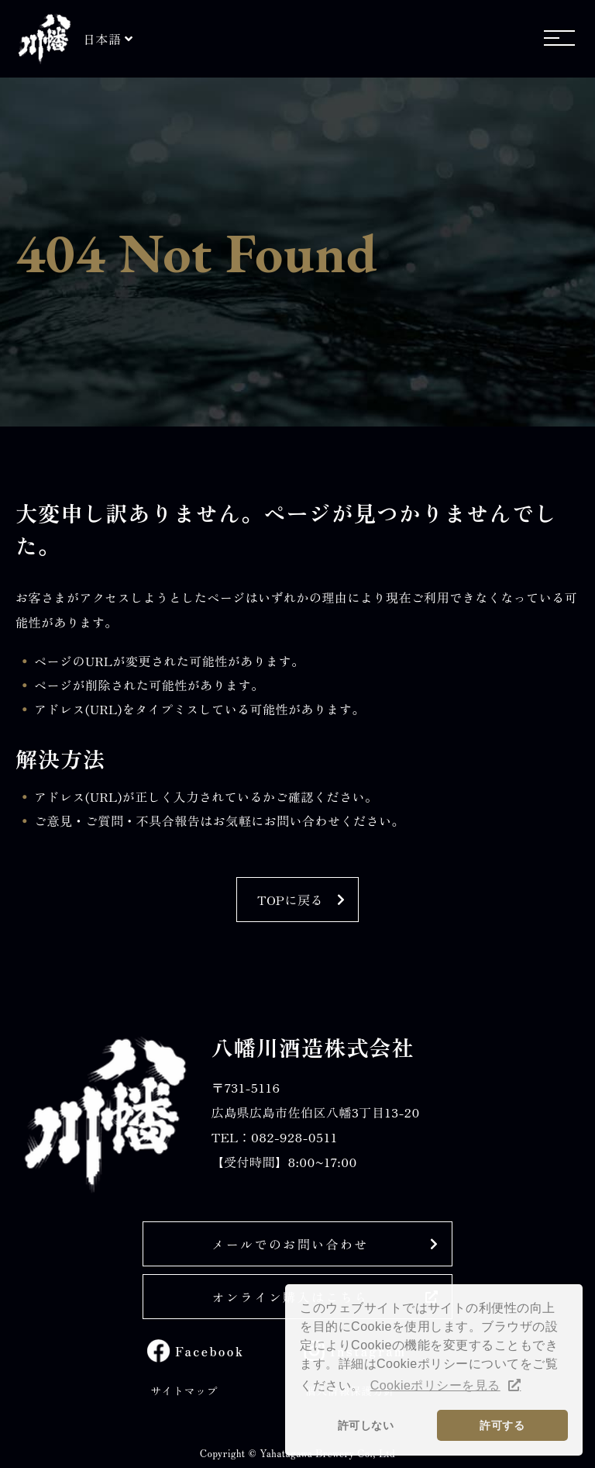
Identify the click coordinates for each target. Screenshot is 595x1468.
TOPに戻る (290, 899)
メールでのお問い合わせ (290, 1244)
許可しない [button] (366, 1425)
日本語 (102, 38)
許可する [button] (502, 1425)
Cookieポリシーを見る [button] (435, 1385)
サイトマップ (184, 1390)
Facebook (209, 1351)
